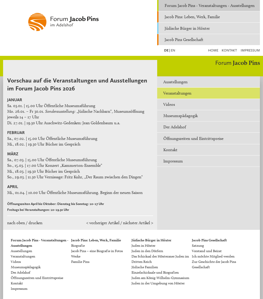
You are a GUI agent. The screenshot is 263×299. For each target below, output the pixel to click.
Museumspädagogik (180, 115)
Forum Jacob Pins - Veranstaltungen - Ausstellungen (210, 5)
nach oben (16, 222)
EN (172, 50)
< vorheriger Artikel (102, 222)
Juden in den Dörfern (147, 251)
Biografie (78, 245)
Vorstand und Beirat (207, 251)
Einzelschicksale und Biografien (155, 272)
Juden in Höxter (143, 245)
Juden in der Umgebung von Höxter (158, 283)
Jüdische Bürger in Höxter (187, 28)
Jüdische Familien (145, 267)
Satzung (198, 245)
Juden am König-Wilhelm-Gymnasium (160, 278)
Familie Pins (80, 262)
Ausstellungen (175, 81)
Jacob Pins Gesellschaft (184, 39)
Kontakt (229, 50)
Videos (169, 104)
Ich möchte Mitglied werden (213, 256)
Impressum (250, 50)
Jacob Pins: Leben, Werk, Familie (192, 16)
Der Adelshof (174, 127)
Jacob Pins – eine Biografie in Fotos (97, 251)
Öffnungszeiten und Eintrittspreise (193, 138)
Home (213, 50)
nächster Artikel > (138, 222)
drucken (35, 222)
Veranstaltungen (177, 93)
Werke (75, 256)
